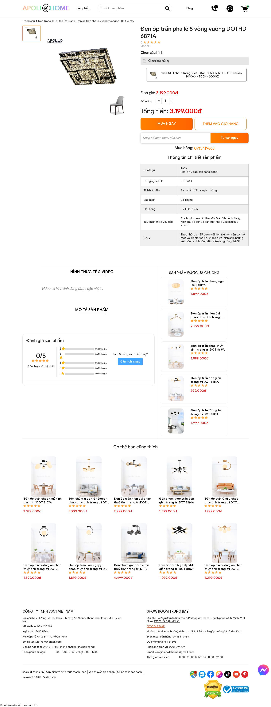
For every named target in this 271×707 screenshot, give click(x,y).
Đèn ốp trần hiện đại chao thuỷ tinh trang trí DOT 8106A (132, 500)
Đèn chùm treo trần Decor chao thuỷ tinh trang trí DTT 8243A (89, 500)
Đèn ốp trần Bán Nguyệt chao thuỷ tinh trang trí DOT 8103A (89, 567)
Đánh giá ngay (130, 361)
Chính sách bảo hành (129, 672)
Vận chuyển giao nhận (102, 672)
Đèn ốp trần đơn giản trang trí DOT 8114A (206, 380)
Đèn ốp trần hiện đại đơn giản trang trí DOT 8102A (177, 567)
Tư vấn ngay (229, 138)
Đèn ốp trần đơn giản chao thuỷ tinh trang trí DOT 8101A (223, 567)
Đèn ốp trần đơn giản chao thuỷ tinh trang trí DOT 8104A (42, 567)
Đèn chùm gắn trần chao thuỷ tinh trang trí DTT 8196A (131, 567)
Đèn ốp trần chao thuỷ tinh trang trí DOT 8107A (42, 500)
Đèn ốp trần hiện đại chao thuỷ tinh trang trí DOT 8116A (207, 315)
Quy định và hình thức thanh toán (66, 672)
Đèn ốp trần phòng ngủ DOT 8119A (207, 283)
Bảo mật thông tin (33, 672)
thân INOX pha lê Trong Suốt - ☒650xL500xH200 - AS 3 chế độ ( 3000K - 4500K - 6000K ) (202, 74)
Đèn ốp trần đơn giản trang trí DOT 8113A (206, 412)
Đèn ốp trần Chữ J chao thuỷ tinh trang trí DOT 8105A (221, 500)
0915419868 (204, 148)
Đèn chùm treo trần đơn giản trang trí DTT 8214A (176, 500)
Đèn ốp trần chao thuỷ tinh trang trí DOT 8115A (208, 347)
